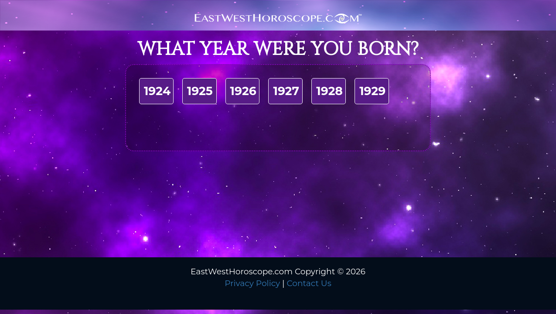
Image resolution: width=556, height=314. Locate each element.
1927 (286, 91)
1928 (329, 91)
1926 (243, 91)
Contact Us (309, 283)
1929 (372, 91)
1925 (200, 91)
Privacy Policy (252, 283)
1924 (157, 91)
